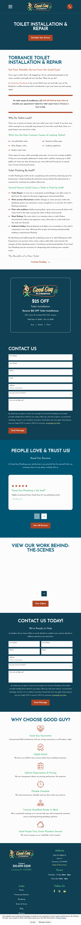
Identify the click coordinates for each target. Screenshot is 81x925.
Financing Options (21, 895)
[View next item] (44, 516)
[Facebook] (54, 891)
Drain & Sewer (21, 904)
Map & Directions (59, 865)
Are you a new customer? (17, 393)
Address (12, 386)
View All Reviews (40, 526)
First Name (13, 356)
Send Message (17, 431)
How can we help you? (16, 400)
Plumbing (21, 900)
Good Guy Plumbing (19, 83)
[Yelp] (59, 891)
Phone (11, 371)
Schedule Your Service (40, 38)
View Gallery (40, 604)
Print (48, 325)
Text (32, 325)
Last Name (13, 363)
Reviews (21, 913)
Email (40, 325)
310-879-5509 (21, 866)
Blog (21, 909)
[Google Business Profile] (64, 891)
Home (21, 890)
